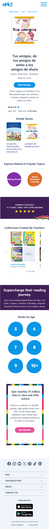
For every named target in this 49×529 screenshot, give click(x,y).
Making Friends (14, 11)
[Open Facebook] (9, 464)
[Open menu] (44, 4)
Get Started (25, 429)
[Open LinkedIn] (40, 464)
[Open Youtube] (19, 464)
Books (23, 11)
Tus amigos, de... (33, 11)
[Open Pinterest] (29, 464)
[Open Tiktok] (35, 464)
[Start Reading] (24, 85)
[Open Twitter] (24, 464)
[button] (22, 252)
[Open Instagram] (14, 464)
